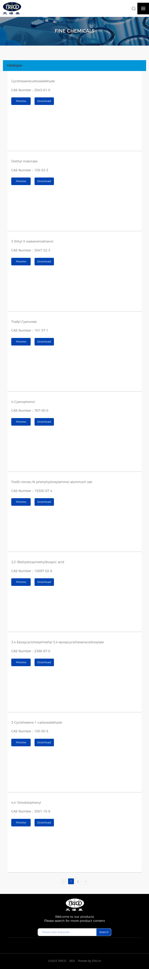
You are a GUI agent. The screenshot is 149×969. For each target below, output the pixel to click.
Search (103, 932)
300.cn (96, 961)
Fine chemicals (74, 31)
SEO (72, 961)
